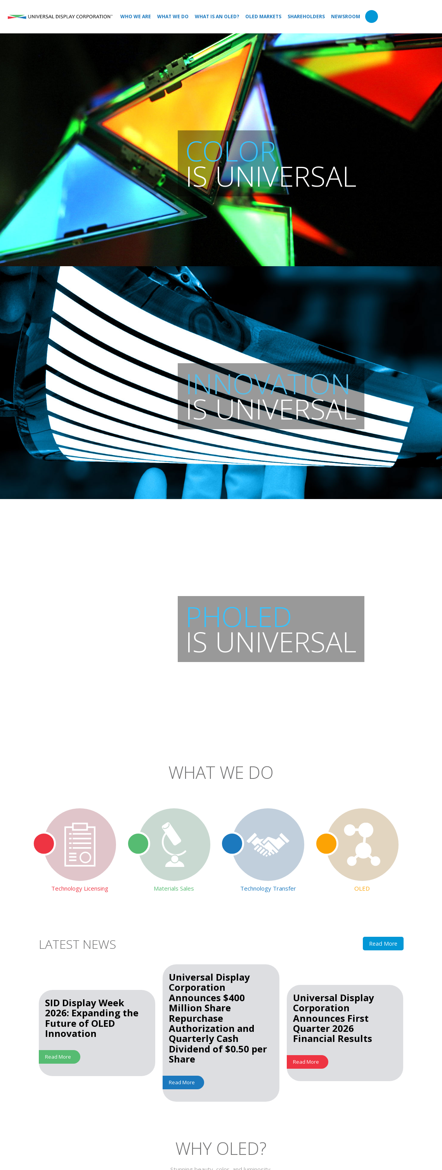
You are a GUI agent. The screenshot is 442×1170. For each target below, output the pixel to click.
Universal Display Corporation (60, 16)
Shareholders (306, 16)
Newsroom (345, 16)
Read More (383, 943)
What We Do (173, 16)
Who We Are (135, 16)
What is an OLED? (217, 16)
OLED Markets (263, 16)
